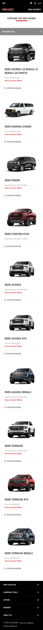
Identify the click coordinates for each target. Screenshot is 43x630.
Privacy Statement (10, 626)
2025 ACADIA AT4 (16, 338)
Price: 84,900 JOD (12, 78)
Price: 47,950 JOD (12, 558)
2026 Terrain (14, 446)
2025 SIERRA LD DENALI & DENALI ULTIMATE (21, 71)
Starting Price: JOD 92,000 (16, 185)
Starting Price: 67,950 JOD (16, 289)
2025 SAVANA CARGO (18, 126)
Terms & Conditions (26, 623)
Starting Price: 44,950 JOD (16, 451)
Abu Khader (34, 9)
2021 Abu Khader (11, 623)
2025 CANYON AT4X (17, 234)
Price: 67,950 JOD (12, 343)
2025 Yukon (12, 180)
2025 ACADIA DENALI (18, 392)
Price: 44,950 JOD (12, 504)
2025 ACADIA (13, 285)
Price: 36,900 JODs (13, 131)
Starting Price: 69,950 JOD (16, 397)
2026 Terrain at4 (16, 499)
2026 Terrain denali (19, 553)
